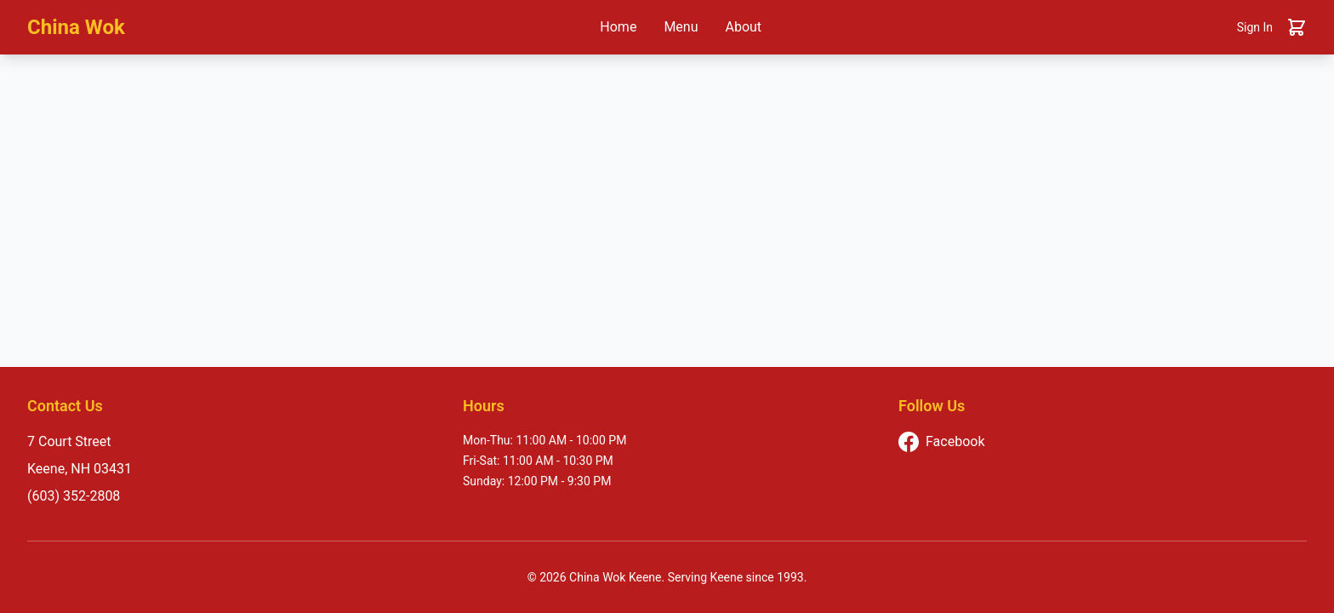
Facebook (941, 442)
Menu (681, 27)
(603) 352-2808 (73, 496)
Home (618, 27)
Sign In (1255, 27)
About (744, 27)
